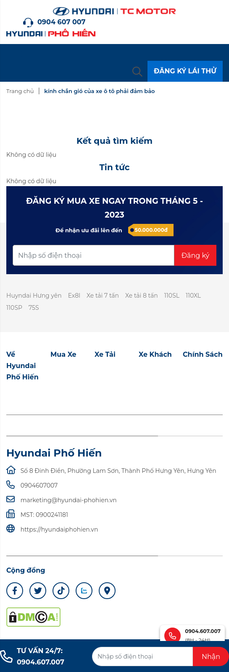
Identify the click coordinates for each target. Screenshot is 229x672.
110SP (14, 307)
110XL (193, 295)
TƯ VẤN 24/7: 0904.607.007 (32, 656)
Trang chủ (20, 91)
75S (34, 307)
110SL (171, 295)
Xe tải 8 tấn (141, 295)
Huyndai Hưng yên (34, 295)
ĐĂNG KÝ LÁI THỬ (185, 71)
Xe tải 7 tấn (103, 295)
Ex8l (74, 295)
